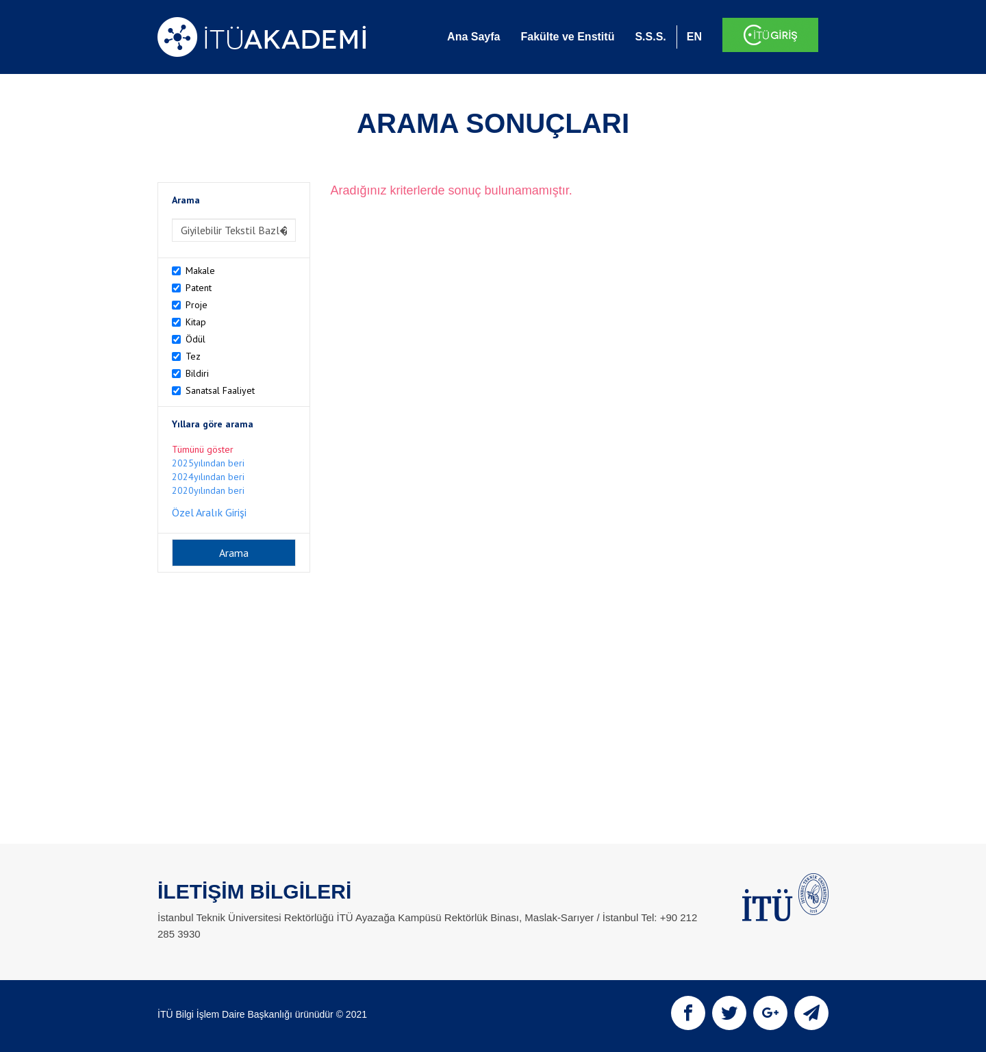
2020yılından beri (208, 490)
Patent (199, 287)
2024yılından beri (208, 477)
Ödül (195, 339)
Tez (193, 356)
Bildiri (197, 373)
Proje (196, 305)
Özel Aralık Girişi (209, 512)
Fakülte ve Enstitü (567, 36)
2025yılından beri (208, 463)
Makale (200, 270)
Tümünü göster (202, 449)
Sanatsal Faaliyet (220, 390)
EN (694, 36)
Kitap (196, 322)
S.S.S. (650, 36)
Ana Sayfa (473, 36)
